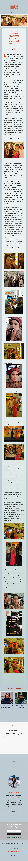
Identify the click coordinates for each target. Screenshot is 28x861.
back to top (14, 848)
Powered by (14, 837)
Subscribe (14, 833)
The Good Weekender (8, 843)
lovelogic (16, 844)
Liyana (14, 49)
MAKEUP (14, 677)
